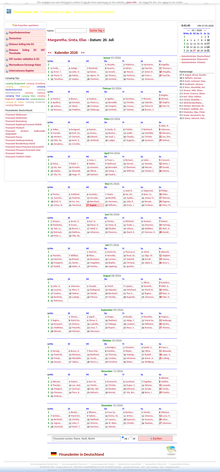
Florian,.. (57, 194)
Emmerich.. (112, 381)
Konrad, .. (112, 392)
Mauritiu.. (76, 327)
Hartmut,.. (131, 75)
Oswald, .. (93, 286)
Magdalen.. (95, 262)
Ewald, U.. (148, 347)
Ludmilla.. (94, 324)
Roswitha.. (148, 316)
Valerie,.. (93, 416)
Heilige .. (75, 68)
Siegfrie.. (166, 102)
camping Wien (28, 96)
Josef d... (129, 190)
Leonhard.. (130, 381)
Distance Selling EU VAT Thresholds (27, 52)
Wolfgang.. (150, 362)
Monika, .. (113, 297)
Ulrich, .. (147, 252)
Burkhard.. (95, 354)
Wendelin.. (77, 358)
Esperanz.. (131, 419)
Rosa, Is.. (166, 293)
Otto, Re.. (58, 140)
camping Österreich (15, 105)
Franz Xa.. (111, 412)
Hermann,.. (113, 201)
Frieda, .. (58, 358)
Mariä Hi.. (149, 289)
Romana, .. (59, 109)
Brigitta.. (165, 95)
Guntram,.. (150, 140)
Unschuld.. (59, 426)
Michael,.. (76, 331)
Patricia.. (94, 297)
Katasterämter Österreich (195, 59)
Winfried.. (130, 221)
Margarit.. (58, 389)
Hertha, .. (166, 324)
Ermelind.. (113, 362)
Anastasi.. (94, 167)
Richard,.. (147, 99)
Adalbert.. (149, 228)
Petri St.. (166, 106)
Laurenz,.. (58, 289)
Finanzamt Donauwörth (33, 146)
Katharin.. (94, 174)
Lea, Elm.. (166, 136)
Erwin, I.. (130, 205)
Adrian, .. (129, 68)
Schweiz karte (159, 18)
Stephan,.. (149, 423)
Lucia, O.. (166, 416)
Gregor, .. (111, 316)
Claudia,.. (130, 136)
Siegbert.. (166, 255)
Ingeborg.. (113, 266)
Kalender (96, 18)
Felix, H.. (166, 297)
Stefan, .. (166, 289)
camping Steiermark (18, 86)
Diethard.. (113, 320)
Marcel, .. (130, 72)
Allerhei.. (165, 378)
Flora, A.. (76, 392)
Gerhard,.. (113, 79)
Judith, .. (130, 133)
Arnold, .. (112, 72)
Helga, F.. (130, 320)
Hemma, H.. (150, 232)
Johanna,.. (149, 416)
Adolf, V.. (94, 228)
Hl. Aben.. (113, 423)
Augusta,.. (131, 140)
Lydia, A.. (57, 286)
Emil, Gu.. (76, 133)
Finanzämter (15, 18)
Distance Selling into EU (21, 44)
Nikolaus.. (165, 412)
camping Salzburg (35, 92)
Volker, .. (57, 129)
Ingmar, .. (58, 423)
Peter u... (58, 235)
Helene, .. (166, 171)
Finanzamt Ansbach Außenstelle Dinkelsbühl (25, 132)
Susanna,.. (149, 419)
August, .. (94, 205)
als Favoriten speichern (25, 25)
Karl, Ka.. (93, 381)
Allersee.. (57, 381)
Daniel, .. (76, 262)
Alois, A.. (166, 228)
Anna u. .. (166, 262)
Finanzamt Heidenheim (16, 117)
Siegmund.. (148, 190)
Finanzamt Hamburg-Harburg (19, 140)
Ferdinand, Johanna (194, 84)
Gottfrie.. (165, 381)
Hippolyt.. (112, 289)
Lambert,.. (131, 324)
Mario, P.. (58, 75)
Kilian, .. (92, 255)
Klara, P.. (76, 289)
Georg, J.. (112, 171)
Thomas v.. (167, 68)
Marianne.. (77, 205)
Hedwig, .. (131, 354)
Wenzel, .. (58, 331)
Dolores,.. (76, 324)
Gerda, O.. (112, 129)
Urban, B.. (58, 205)
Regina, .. (149, 293)
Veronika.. (112, 255)
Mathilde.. (149, 133)
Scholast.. (76, 102)
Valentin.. (149, 102)
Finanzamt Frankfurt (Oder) (18, 156)
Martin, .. (94, 385)
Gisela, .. (111, 194)
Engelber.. (148, 381)
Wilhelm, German (193, 78)
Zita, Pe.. (58, 174)
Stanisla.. (149, 163)
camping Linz (22, 98)
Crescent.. (165, 160)
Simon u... (95, 362)
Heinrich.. (58, 259)
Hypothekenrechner (19, 32)
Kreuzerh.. (58, 324)
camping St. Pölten (15, 102)
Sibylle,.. (129, 351)
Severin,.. (111, 68)
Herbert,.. (58, 136)
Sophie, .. (130, 198)
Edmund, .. (131, 389)
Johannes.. (150, 79)
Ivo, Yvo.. (76, 201)
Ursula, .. (94, 358)
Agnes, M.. (95, 75)
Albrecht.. (165, 252)
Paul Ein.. (149, 68)
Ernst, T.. (58, 72)
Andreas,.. (58, 396)
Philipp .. (165, 190)
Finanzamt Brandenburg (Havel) (20, 143)
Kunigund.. (76, 129)
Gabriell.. (130, 259)
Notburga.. (167, 320)
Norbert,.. (148, 221)
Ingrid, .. (93, 316)
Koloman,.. (77, 354)
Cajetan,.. (129, 286)
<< (49, 52)
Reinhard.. (148, 129)
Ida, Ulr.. (129, 194)
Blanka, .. (75, 412)
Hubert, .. (75, 381)
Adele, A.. (76, 266)
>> (83, 52)
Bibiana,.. (93, 412)
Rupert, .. (112, 327)
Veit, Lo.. (58, 228)
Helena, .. (76, 293)
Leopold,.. (167, 385)
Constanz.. (95, 106)
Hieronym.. (95, 331)
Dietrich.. (93, 252)
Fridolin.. (129, 129)
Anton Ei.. (149, 72)
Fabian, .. (76, 75)
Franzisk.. (57, 133)
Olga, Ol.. (149, 255)
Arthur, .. (130, 416)
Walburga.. (95, 109)
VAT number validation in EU (24, 59)
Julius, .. (166, 419)
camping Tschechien (131, 467)
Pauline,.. (112, 174)
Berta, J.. (149, 392)
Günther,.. (112, 351)
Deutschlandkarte (115, 18)
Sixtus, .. (56, 163)
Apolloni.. (57, 102)
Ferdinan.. (149, 205)
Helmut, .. (167, 140)
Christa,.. (111, 221)
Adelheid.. (95, 419)
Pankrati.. (76, 198)
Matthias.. (76, 109)
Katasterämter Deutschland (196, 56)
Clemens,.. (59, 392)
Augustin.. (131, 297)
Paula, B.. (112, 225)
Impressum (52, 470)
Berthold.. (58, 419)
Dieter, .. (130, 362)
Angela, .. (76, 79)
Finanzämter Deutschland (40, 18)
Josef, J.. (112, 136)
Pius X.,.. (130, 293)
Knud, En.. (131, 255)
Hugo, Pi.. (76, 174)
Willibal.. (75, 255)
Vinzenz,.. (112, 75)
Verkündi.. (95, 140)
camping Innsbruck (35, 102)
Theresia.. (112, 354)
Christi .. (111, 286)
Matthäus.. (59, 327)
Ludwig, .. (76, 297)
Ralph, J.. (75, 163)
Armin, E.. (75, 221)
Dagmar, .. (167, 201)
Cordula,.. (112, 358)
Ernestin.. (76, 167)
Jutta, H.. (76, 72)
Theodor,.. (57, 385)
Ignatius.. (130, 266)
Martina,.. (131, 79)
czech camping (152, 467)
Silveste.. (112, 426)
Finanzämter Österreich (72, 18)
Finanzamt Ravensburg (16, 121)
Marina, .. (166, 259)
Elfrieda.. (165, 99)
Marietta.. (57, 255)
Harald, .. (166, 232)
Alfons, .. (147, 282)
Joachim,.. (58, 198)
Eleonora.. (113, 232)
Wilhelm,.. (113, 205)
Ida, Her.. (58, 167)
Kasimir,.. (93, 129)
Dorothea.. (130, 99)
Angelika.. (165, 64)
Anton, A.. (149, 358)
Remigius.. (112, 347)
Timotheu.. (59, 79)
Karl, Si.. (92, 221)
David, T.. (76, 426)
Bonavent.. (95, 259)
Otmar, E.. (93, 320)
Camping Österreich (64, 467)
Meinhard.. (131, 289)
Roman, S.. (150, 109)
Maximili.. (58, 354)
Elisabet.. (112, 228)
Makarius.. (130, 64)
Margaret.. (59, 262)
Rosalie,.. (129, 316)
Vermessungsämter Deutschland (44, 464)
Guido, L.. (130, 225)
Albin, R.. (165, 126)
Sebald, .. (94, 293)
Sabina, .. (76, 362)
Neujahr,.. (111, 64)
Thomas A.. (130, 252)
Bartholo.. (58, 297)
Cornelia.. (76, 144)
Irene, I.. (93, 160)
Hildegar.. (112, 324)
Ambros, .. (57, 416)
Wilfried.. (130, 171)
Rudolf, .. (58, 266)
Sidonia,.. (149, 385)
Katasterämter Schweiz (193, 62)
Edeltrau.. (76, 232)
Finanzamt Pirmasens (15, 150)
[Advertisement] (197, 152)
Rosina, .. (94, 133)
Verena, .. (75, 316)
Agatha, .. (111, 99)
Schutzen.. (130, 347)
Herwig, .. (57, 351)
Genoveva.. (148, 64)
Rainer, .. (94, 72)
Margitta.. (167, 72)
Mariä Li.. (57, 99)
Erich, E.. (58, 201)
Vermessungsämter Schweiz (103, 464)
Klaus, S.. (130, 327)
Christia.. (149, 136)
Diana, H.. (94, 225)
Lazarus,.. (112, 419)
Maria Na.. (150, 320)
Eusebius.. (165, 282)
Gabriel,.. (130, 109)
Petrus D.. (149, 106)
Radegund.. (95, 289)
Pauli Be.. (166, 75)
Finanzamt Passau (14, 137)
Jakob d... (149, 262)
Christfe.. (130, 423)
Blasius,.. (75, 99)
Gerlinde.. (113, 109)
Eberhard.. (131, 167)
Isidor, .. (147, 160)
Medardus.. (58, 225)
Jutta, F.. (76, 423)
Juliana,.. (58, 106)
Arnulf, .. (149, 259)
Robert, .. (165, 221)
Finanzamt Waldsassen (16, 114)
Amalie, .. (149, 389)
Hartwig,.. (167, 225)
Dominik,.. (148, 286)
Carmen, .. (113, 259)
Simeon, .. (57, 221)
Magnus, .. (166, 316)
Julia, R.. (130, 201)
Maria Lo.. (95, 102)
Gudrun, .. (58, 293)
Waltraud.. (112, 163)
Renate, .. (149, 201)
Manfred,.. (95, 79)
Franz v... (149, 75)
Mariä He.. (112, 252)
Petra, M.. (167, 205)
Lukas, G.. (166, 354)
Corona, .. (131, 106)
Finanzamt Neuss (13, 146)
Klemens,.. (167, 133)
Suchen (155, 438)
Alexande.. (167, 351)
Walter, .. (93, 163)
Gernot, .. (130, 163)
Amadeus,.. (59, 144)
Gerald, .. (147, 412)
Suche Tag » (97, 30)
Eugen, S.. (131, 385)
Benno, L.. (76, 228)
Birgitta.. (112, 262)
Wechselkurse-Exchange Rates (25, 64)
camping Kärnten (37, 99)
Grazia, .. (75, 225)
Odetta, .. (58, 171)
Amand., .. (58, 362)
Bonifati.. (112, 198)
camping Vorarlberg (35, 83)
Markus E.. (150, 171)
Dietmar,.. (167, 198)
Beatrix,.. (112, 133)
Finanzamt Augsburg (15, 124)
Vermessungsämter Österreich (74, 464)
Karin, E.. (76, 140)
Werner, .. (149, 167)
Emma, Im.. (113, 416)
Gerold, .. (166, 167)
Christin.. (130, 102)
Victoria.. (94, 423)
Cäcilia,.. (166, 389)
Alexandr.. (76, 171)
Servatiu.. (94, 198)
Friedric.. (166, 392)
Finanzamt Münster (15, 153)
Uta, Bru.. (130, 392)
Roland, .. (76, 259)
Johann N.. (150, 198)
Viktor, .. (148, 351)
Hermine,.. (95, 426)
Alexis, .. (76, 106)
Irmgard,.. (112, 106)
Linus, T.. (94, 327)
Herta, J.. (166, 163)
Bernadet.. (113, 167)
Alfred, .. (94, 171)
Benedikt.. (113, 102)
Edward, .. (95, 136)
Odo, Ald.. (95, 389)
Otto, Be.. (76, 235)
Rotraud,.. (58, 232)
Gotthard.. (75, 194)
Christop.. (131, 262)
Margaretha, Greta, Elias (67, 39)
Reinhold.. (93, 68)
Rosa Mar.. (94, 351)
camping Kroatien (172, 467)
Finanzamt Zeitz (33, 150)
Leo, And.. (76, 385)
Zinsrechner (15, 38)
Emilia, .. (56, 68)
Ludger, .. (112, 140)
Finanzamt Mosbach (15, 127)
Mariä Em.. (76, 416)
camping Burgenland (15, 83)
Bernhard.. (95, 201)
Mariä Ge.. (75, 320)
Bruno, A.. (75, 351)
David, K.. (130, 232)
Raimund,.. (59, 300)
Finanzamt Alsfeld (33, 124)
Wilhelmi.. (149, 324)
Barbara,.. (129, 412)
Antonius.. (149, 225)
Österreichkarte (138, 18)
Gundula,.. (94, 194)
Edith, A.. (165, 286)
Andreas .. (93, 99)
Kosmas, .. (149, 327)
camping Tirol (13, 95)
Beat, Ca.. (147, 194)
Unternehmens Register (21, 70)
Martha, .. (95, 266)
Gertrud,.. (76, 136)
